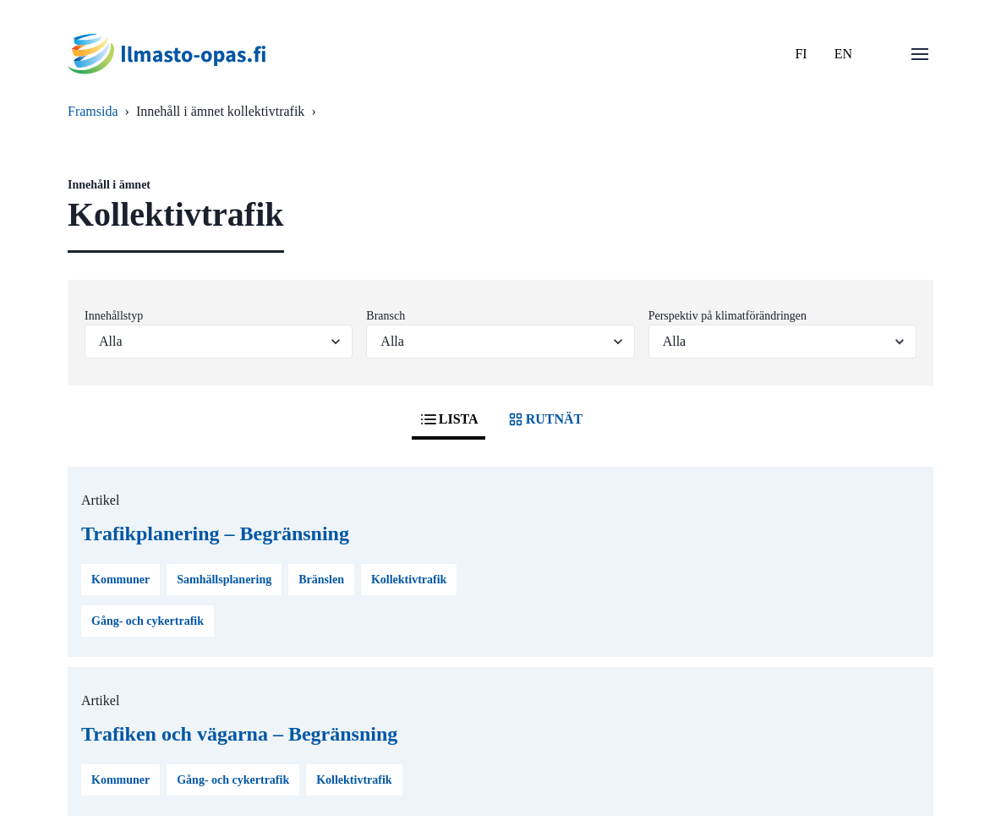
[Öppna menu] (919, 54)
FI (801, 53)
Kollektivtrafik (408, 579)
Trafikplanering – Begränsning (215, 533)
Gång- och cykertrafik (147, 621)
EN (843, 53)
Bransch (385, 315)
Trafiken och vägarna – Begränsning (239, 734)
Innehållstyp (114, 315)
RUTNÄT (544, 419)
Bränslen (321, 579)
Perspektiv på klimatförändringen (727, 315)
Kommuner (120, 579)
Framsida (93, 111)
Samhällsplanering (224, 579)
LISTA (448, 419)
